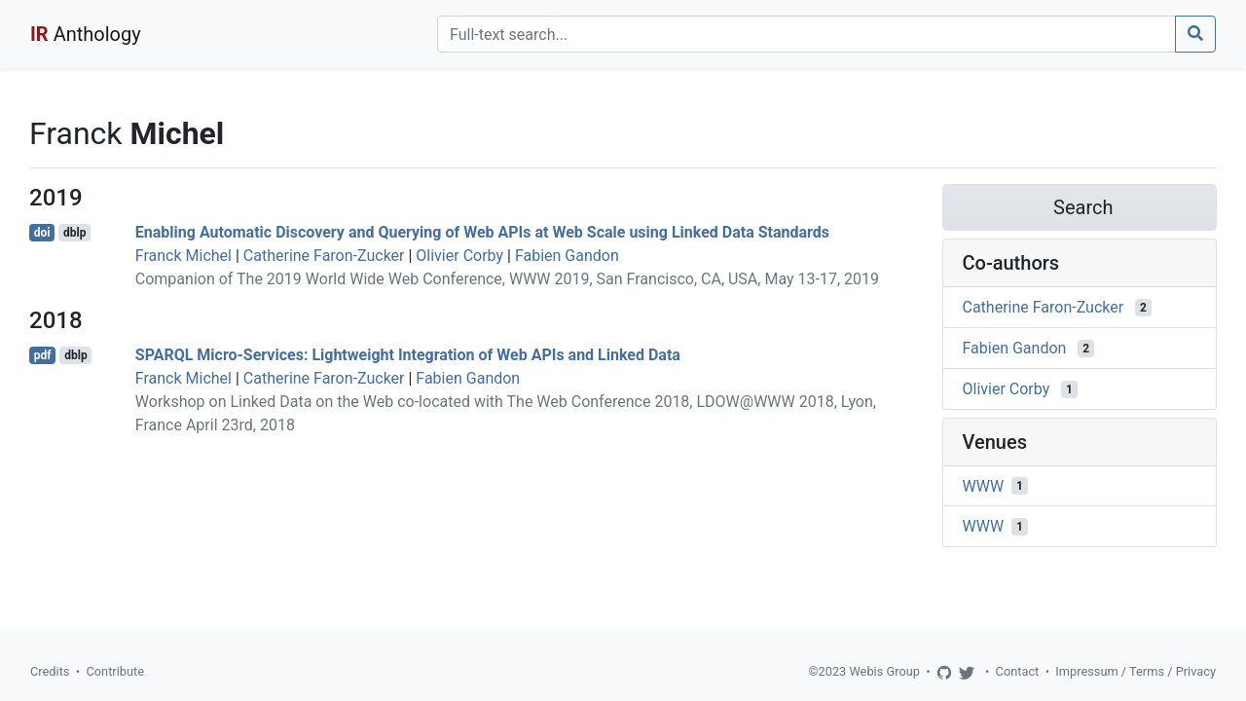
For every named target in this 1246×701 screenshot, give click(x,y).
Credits (49, 671)
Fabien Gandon (567, 255)
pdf (43, 355)
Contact (1018, 671)
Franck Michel (183, 255)
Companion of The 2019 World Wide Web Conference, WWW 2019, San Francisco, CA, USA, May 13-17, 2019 (507, 279)
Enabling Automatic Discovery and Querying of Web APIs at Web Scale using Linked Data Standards (482, 232)
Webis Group (884, 671)
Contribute (115, 671)
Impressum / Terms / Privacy (1135, 671)
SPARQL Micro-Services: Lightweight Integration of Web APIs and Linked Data (407, 355)
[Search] (806, 34)
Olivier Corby (459, 255)
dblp (74, 233)
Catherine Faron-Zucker (324, 255)
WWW (984, 485)
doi (42, 233)
